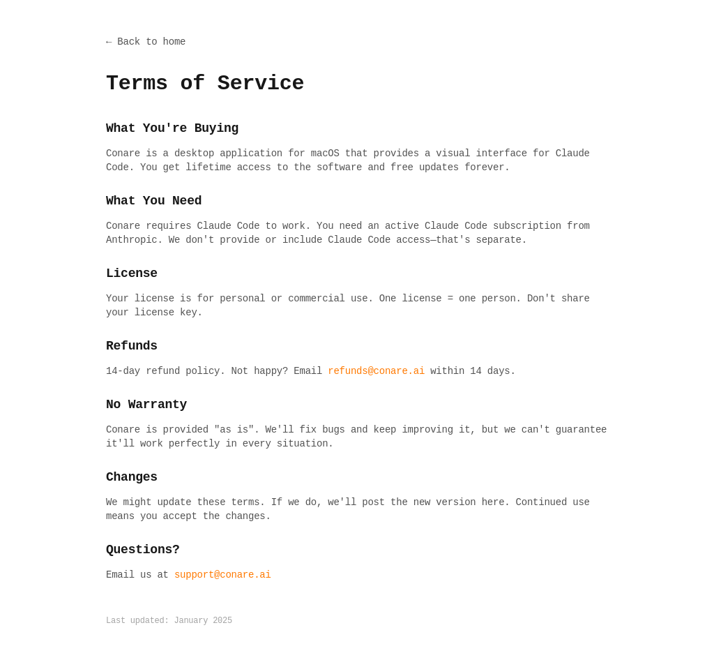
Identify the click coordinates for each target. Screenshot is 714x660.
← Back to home (145, 41)
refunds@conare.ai (376, 371)
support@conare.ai (222, 574)
